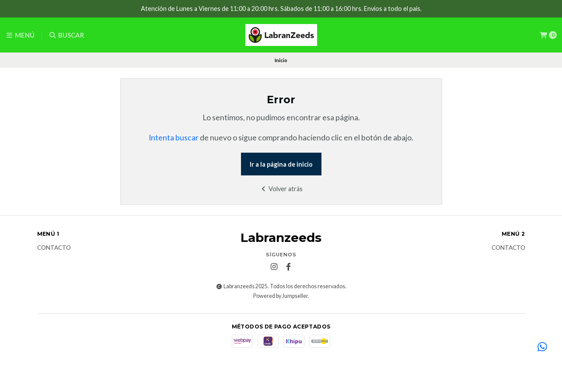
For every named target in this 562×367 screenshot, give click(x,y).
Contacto (54, 248)
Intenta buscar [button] (174, 137)
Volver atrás (281, 188)
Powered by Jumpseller (280, 296)
